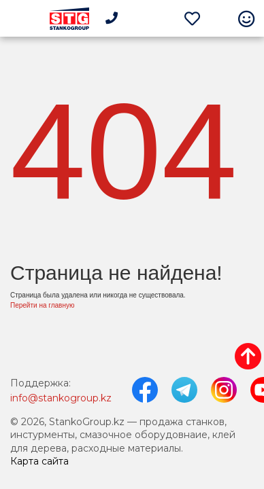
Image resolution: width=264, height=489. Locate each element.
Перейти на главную (42, 305)
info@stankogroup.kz (61, 398)
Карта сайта (39, 461)
